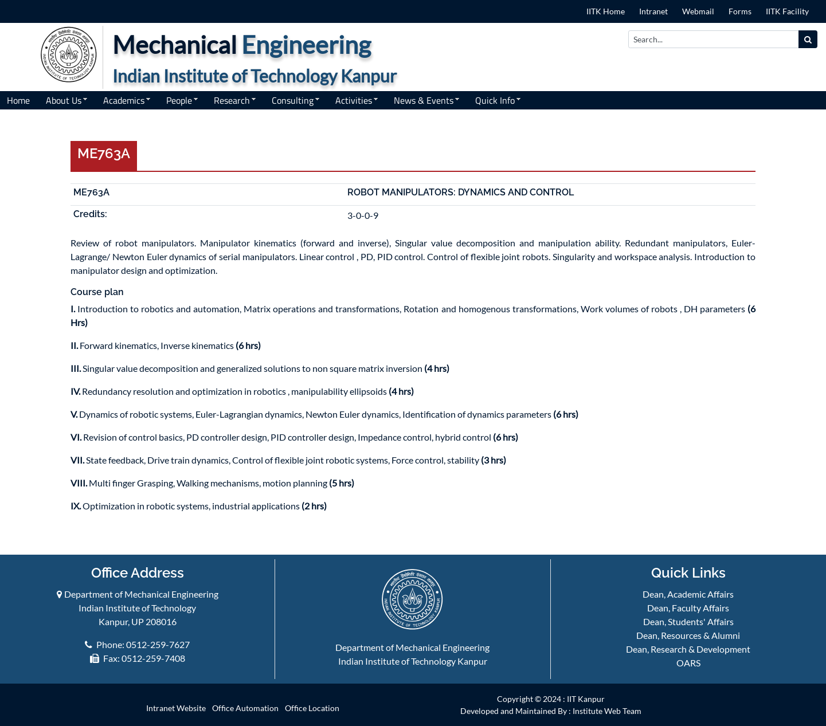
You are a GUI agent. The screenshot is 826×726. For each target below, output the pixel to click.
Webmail (698, 11)
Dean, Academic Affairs (688, 593)
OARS (688, 662)
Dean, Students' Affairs (688, 621)
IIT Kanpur (586, 699)
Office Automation (245, 708)
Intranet (653, 11)
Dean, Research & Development (688, 648)
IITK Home (605, 11)
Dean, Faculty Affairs (688, 607)
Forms (740, 11)
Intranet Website (176, 708)
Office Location (312, 708)
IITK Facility (787, 11)
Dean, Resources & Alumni (688, 635)
